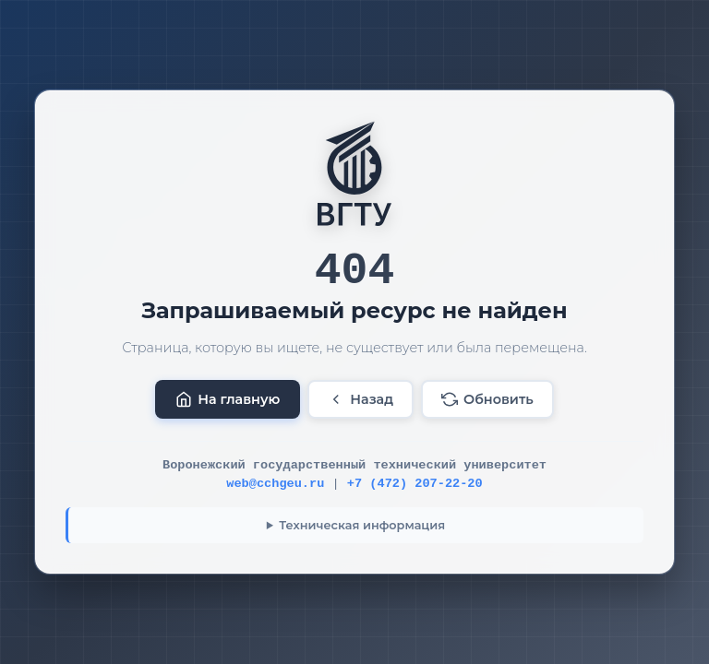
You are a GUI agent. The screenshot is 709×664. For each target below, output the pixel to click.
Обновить (487, 399)
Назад (360, 399)
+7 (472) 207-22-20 (415, 484)
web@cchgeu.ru (275, 484)
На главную (227, 399)
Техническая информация (362, 525)
